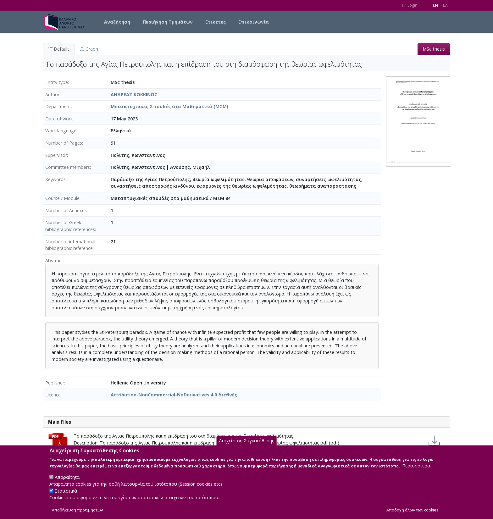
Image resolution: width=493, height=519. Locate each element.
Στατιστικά (66, 497)
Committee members (67, 167)
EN (435, 5)
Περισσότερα (416, 471)
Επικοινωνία (253, 22)
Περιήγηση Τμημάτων (168, 22)
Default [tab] (58, 49)
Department (58, 106)
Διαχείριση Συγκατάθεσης (246, 447)
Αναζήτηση (117, 22)
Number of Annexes (66, 210)
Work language (60, 131)
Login (410, 5)
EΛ (445, 5)
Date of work (59, 119)
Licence (53, 395)
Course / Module (62, 198)
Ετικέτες (215, 22)
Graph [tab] (89, 49)
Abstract (54, 260)
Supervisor (56, 155)
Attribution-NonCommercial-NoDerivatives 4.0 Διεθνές (174, 395)
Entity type (56, 82)
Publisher (54, 383)
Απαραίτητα (67, 483)
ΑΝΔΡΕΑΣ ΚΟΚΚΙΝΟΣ (134, 94)
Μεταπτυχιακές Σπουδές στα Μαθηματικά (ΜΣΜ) (169, 106)
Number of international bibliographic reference (70, 245)
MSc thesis (434, 49)
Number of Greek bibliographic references (70, 225)
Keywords (55, 179)
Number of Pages (63, 143)
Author (52, 94)
